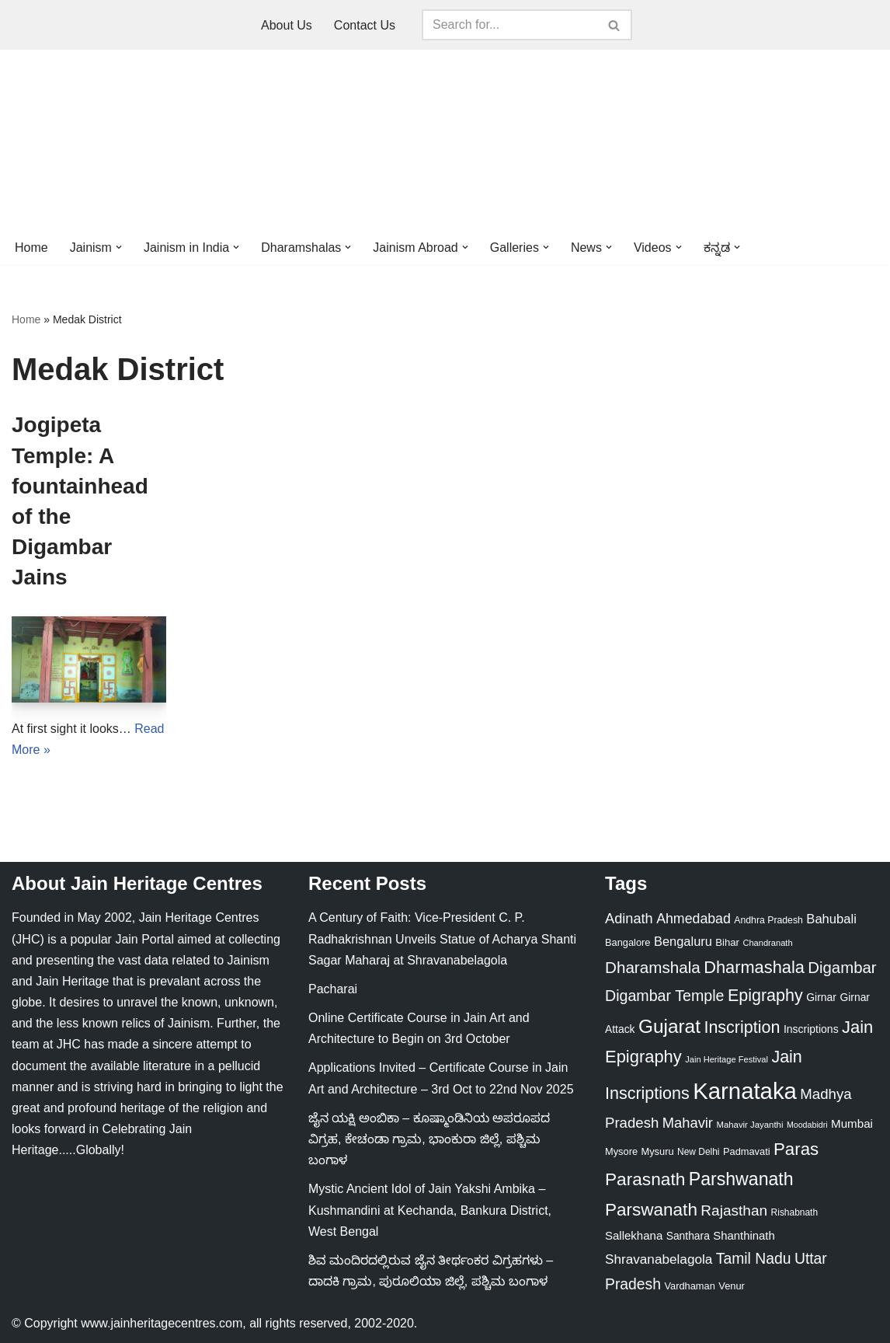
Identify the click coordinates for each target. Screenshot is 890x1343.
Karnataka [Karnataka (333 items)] (745, 1091)
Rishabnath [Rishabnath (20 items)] (794, 1212)
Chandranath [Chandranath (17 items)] (767, 942)
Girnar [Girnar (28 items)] (821, 997)
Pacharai (332, 989)
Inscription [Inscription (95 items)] (742, 1027)
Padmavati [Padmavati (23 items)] (746, 1151)
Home (31, 247)
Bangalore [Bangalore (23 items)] (628, 942)
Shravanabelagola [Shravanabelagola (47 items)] (658, 1259)
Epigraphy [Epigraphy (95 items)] (765, 995)
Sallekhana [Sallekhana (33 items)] (633, 1235)
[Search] (509, 24)
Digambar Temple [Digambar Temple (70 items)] (664, 995)
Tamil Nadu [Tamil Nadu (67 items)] (753, 1258)
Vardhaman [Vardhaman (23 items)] (689, 1286)
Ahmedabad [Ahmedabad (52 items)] (693, 918)
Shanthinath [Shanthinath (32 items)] (743, 1236)
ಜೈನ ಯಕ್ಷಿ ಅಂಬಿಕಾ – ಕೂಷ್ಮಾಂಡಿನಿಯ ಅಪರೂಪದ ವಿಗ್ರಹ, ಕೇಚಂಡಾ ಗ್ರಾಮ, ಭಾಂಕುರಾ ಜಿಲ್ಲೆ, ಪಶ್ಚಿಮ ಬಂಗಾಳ (429, 1139)
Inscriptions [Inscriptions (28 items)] (811, 1029)
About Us (286, 25)
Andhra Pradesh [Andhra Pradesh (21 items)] (768, 920)
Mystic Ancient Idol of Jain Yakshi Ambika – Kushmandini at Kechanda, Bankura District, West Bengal (429, 1209)
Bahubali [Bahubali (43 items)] (831, 919)
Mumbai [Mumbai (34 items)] (852, 1123)
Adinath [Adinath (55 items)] (629, 918)
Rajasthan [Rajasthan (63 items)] (734, 1210)
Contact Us (364, 25)
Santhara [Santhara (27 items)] (688, 1236)
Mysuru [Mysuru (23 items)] (657, 1151)
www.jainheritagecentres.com (161, 1323)
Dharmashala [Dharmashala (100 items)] (754, 967)
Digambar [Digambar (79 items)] (842, 967)
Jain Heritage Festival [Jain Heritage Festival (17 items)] (726, 1059)
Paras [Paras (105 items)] (796, 1149)
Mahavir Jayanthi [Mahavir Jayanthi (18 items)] (749, 1124)
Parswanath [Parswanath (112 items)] (651, 1209)
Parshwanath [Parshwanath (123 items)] (741, 1179)
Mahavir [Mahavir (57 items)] (687, 1123)
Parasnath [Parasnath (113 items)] (645, 1179)
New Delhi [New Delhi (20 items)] (698, 1151)
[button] (119, 247)
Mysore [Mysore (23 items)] (621, 1151)
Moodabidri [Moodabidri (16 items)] (807, 1124)
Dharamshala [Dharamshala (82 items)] (653, 967)
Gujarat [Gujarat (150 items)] (669, 1026)
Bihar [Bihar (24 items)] (727, 942)
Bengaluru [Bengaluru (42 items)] (683, 941)
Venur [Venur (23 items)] (731, 1286)
